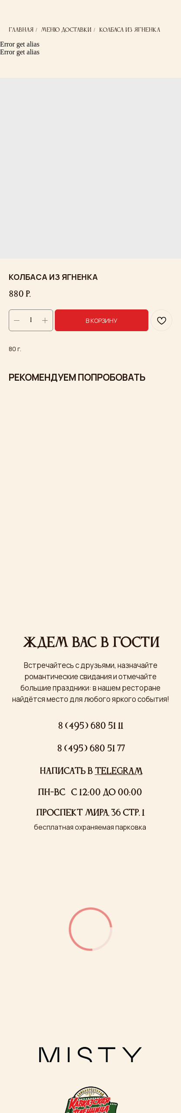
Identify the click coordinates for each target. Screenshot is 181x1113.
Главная (21, 30)
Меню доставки (66, 30)
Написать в (91, 771)
